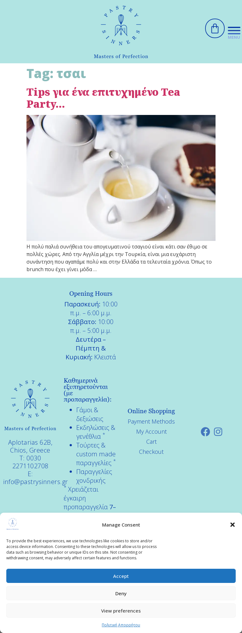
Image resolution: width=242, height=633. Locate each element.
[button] (232, 525)
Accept (121, 576)
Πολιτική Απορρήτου (121, 625)
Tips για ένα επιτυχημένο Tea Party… (103, 98)
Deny (121, 593)
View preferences (121, 610)
